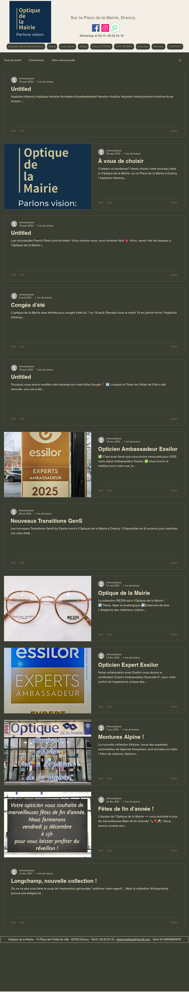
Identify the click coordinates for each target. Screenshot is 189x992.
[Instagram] (105, 28)
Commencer (36, 60)
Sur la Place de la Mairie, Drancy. (103, 17)
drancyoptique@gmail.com (133, 939)
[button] (180, 61)
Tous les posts (12, 60)
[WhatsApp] (115, 27)
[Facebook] (96, 28)
